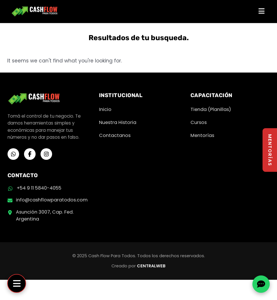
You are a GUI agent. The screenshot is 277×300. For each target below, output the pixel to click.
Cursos (198, 122)
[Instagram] (46, 154)
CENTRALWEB (151, 266)
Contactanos (115, 135)
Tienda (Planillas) (210, 109)
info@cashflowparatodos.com (52, 200)
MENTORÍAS (270, 150)
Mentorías (202, 135)
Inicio (105, 109)
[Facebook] (30, 154)
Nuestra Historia (117, 122)
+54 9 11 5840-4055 (39, 188)
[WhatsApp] (13, 154)
